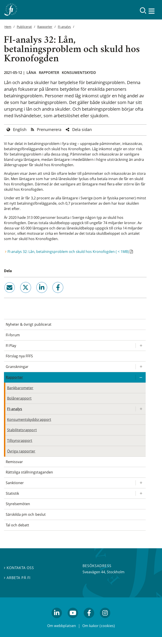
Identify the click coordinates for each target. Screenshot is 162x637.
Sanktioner (15, 482)
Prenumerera (49, 129)
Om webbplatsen (61, 625)
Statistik (12, 493)
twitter (19, 295)
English (19, 129)
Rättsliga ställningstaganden (29, 472)
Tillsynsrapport (19, 440)
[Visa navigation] (152, 11)
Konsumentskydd (79, 72)
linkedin (36, 295)
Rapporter (44, 27)
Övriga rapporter (21, 451)
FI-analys (64, 27)
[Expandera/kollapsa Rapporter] (141, 377)
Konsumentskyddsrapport (29, 419)
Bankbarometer (20, 387)
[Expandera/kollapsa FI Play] (141, 346)
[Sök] (143, 10)
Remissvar (14, 461)
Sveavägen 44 (94, 572)
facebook (53, 295)
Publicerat (24, 27)
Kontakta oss (19, 567)
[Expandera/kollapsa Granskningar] (141, 367)
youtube (73, 620)
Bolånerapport (19, 398)
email (5, 295)
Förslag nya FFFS (19, 356)
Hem (7, 27)
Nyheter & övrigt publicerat (28, 324)
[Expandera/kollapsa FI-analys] (141, 409)
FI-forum (13, 335)
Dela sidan (82, 129)
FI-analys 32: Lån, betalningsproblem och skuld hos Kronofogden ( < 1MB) (68, 251)
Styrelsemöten (18, 503)
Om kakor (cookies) (98, 625)
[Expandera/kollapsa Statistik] (141, 493)
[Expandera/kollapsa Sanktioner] (141, 483)
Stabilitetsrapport (22, 429)
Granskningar (17, 366)
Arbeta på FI (17, 577)
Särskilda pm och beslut (26, 514)
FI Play (11, 345)
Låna (31, 72)
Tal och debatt (17, 525)
